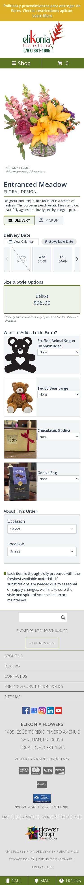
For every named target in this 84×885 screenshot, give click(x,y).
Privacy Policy (22, 859)
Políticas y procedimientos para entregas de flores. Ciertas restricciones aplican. (42, 10)
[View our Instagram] (42, 712)
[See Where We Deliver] (42, 643)
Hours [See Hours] (70, 881)
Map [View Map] (42, 881)
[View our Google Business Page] (34, 712)
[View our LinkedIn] (50, 712)
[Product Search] (43, 617)
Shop (21, 63)
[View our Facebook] (26, 712)
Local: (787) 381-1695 (42, 748)
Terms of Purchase (55, 859)
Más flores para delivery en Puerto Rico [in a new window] (42, 816)
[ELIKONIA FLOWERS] (42, 51)
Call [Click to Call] (14, 881)
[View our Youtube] (58, 712)
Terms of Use (42, 867)
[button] (42, 798)
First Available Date (59, 241)
